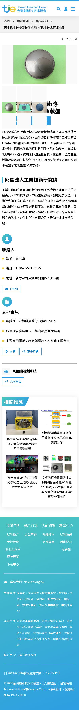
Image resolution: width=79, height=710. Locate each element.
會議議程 (48, 534)
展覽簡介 (13, 534)
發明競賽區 (12, 549)
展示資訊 (23, 21)
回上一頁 (69, 39)
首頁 (7, 21)
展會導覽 (48, 542)
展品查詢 (42, 21)
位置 (10, 351)
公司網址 (13, 381)
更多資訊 (30, 351)
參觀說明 (13, 542)
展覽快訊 (66, 534)
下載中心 (13, 564)
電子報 (66, 549)
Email (11, 289)
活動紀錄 (66, 542)
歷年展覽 (13, 556)
